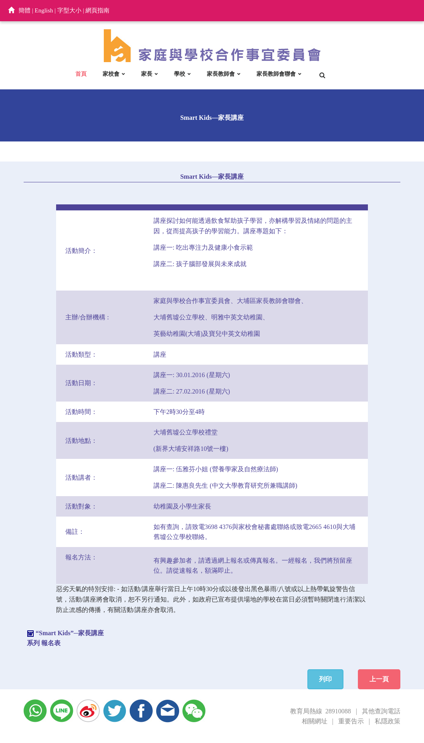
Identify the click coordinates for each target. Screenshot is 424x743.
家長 (146, 74)
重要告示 (351, 721)
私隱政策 (387, 721)
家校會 (111, 74)
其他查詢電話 (381, 711)
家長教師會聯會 (276, 74)
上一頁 (379, 679)
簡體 (24, 10)
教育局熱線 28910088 (320, 711)
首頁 (81, 74)
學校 (179, 74)
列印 (325, 679)
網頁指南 (97, 10)
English (44, 10)
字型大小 (69, 10)
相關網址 (314, 721)
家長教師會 (221, 74)
